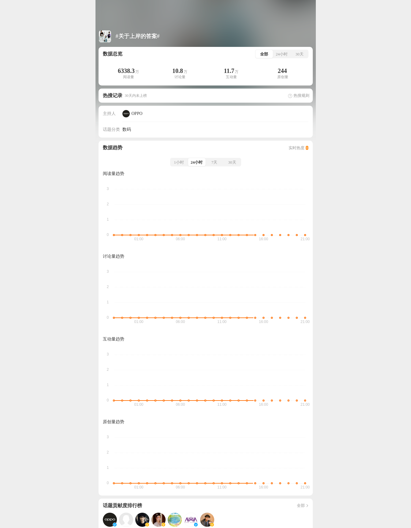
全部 (303, 505)
